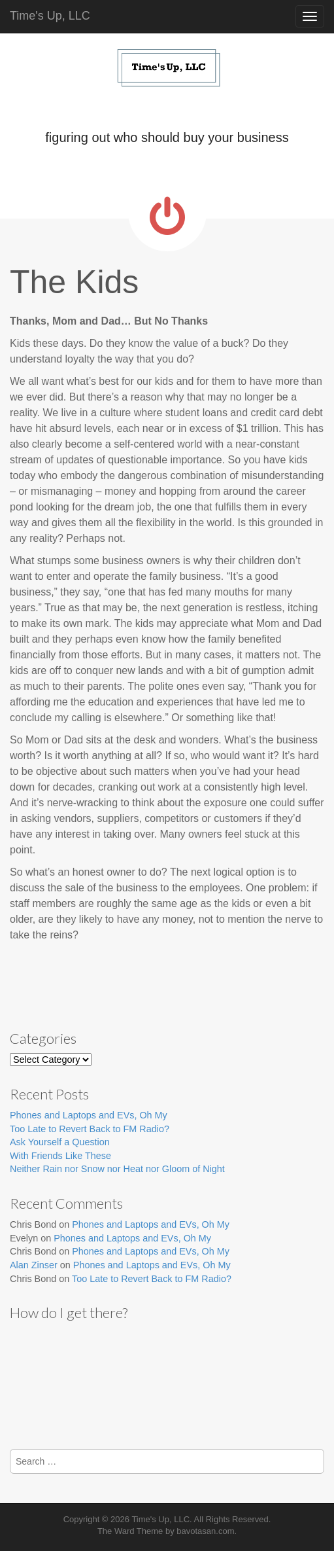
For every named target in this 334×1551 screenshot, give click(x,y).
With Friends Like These (60, 1155)
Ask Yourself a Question (60, 1142)
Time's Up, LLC (50, 15)
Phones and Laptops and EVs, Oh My (88, 1115)
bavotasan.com (205, 1531)
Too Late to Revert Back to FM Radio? (89, 1129)
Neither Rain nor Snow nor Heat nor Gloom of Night (117, 1169)
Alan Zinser (34, 1265)
